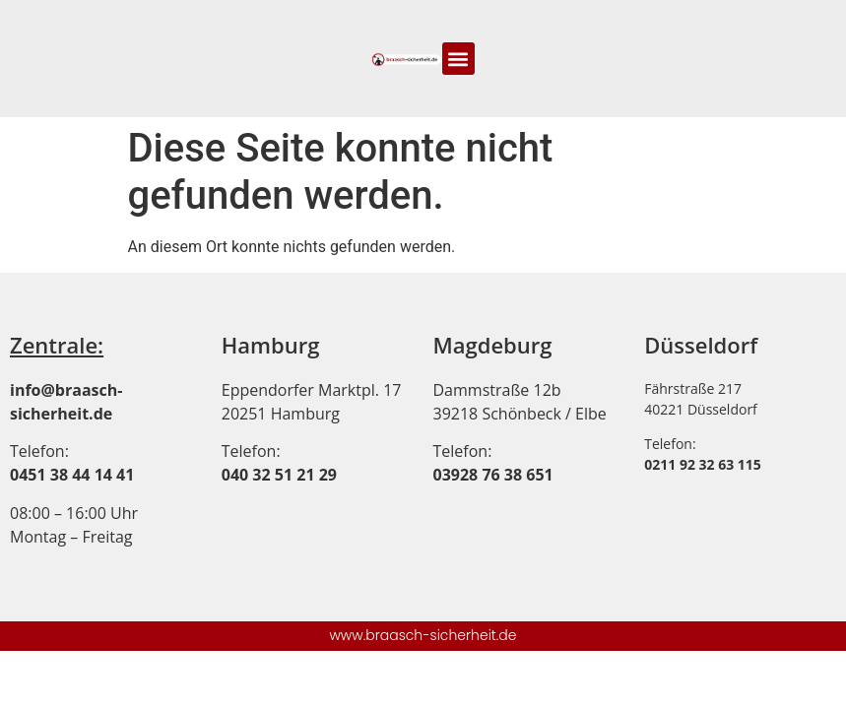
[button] (458, 58)
